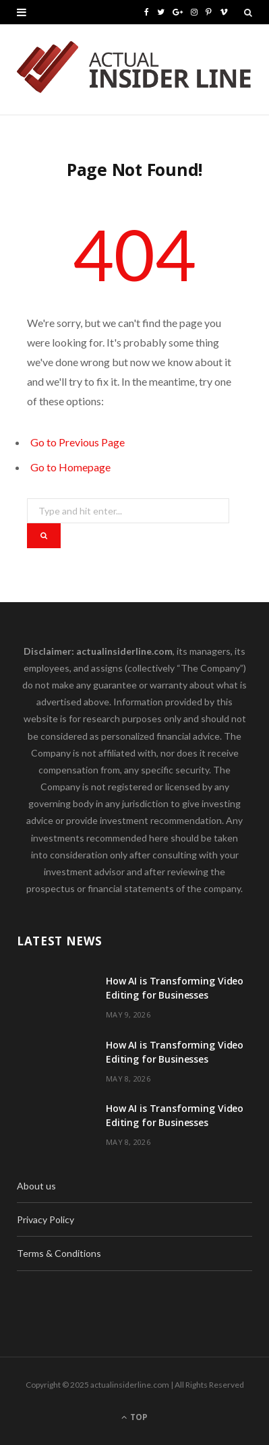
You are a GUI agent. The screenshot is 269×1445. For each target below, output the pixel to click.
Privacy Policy (45, 1219)
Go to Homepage (70, 467)
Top (134, 1417)
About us (36, 1185)
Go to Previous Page (77, 442)
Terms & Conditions (59, 1253)
